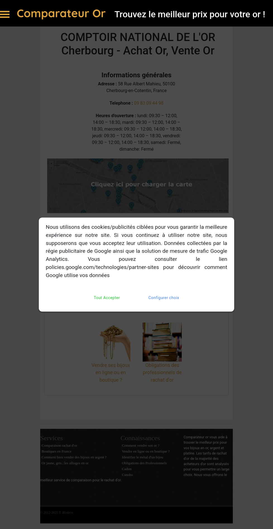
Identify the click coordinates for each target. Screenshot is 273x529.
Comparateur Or (63, 13)
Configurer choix (163, 297)
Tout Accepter (107, 297)
